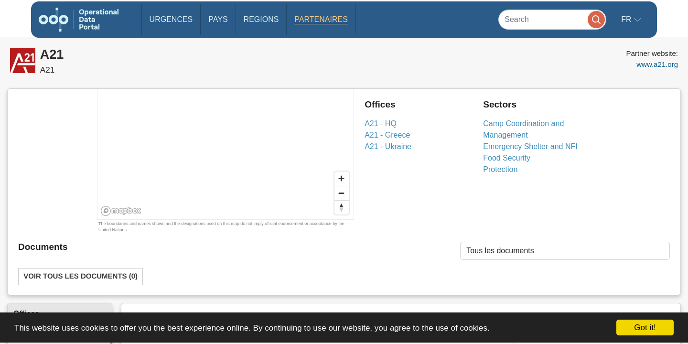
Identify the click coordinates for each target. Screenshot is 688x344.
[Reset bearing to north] (341, 207)
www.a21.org (657, 64)
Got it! (645, 327)
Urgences (171, 19)
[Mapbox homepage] (121, 211)
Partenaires (320, 19)
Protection (500, 169)
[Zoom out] (341, 193)
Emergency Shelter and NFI (530, 146)
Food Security (506, 158)
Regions (261, 19)
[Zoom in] (341, 179)
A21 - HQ (381, 123)
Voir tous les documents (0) (80, 276)
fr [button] (627, 19)
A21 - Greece (387, 135)
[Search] (552, 19)
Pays (217, 19)
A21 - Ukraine (388, 146)
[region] (226, 154)
